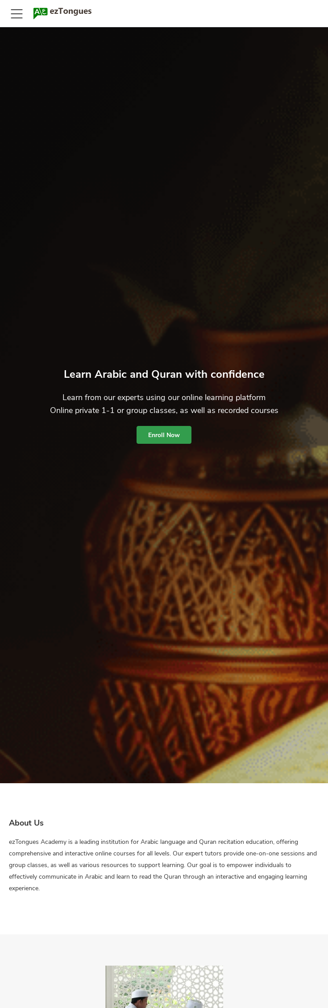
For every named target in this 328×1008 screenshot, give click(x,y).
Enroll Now (164, 435)
